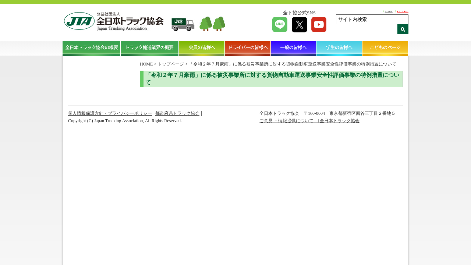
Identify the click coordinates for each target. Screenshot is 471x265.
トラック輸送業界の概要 (150, 48)
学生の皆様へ (339, 48)
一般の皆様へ (294, 48)
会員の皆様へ (202, 48)
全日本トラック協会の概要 (92, 48)
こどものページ (385, 48)
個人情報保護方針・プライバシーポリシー (110, 113)
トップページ (170, 64)
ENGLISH (402, 11)
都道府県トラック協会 (177, 113)
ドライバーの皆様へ (248, 48)
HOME (389, 11)
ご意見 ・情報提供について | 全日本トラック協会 (309, 120)
